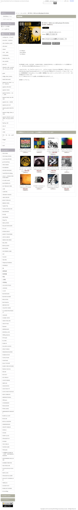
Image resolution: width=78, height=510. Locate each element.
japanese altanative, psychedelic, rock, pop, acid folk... (8, 118)
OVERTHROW (6, 403)
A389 (4, 189)
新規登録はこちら (7, 16)
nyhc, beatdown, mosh (7, 43)
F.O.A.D (4, 228)
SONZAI (5, 430)
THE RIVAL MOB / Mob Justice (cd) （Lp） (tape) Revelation (25, 169)
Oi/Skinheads (5, 55)
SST (3, 254)
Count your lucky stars (7, 208)
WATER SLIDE (6, 447)
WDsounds (5, 449)
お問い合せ (66, 1)
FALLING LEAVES (7, 346)
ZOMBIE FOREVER (7, 462)
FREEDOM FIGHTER (7, 352)
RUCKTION (5, 248)
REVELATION (6, 245)
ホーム (17, 13)
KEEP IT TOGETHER (7, 234)
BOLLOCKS (5, 299)
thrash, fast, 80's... (6, 58)
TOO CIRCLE (6, 444)
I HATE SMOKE (6, 380)
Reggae (4, 139)
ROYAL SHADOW (7, 421)
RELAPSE (5, 242)
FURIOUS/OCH (6, 354)
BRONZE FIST (6, 305)
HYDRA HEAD (6, 231)
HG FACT (5, 374)
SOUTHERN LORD (7, 251)
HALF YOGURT (6, 363)
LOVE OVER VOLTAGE (8, 391)
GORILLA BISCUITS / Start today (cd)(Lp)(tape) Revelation (53, 169)
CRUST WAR (6, 323)
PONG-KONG (6, 408)
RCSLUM (5, 418)
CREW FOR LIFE (7, 320)
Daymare (5, 326)
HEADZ (4, 371)
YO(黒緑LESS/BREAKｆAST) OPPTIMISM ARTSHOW (8, 454)
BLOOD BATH (6, 293)
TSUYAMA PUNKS (7, 156)
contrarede (5, 315)
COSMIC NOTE (6, 318)
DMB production (6, 335)
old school (5, 46)
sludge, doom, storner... (8, 76)
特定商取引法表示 (6, 495)
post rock (5, 64)
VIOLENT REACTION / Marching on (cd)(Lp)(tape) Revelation (53, 151)
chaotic (4, 49)
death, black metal (7, 79)
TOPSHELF (5, 265)
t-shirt (4, 132)
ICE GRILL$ (5, 377)
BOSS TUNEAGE (7, 200)
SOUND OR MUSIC (7, 170)
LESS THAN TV (6, 388)
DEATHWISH (6, 211)
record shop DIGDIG (7, 159)
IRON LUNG (5, 472)
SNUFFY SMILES (7, 427)
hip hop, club (5, 123)
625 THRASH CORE (7, 186)
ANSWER (5, 288)
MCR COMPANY (7, 394)
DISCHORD (5, 217)
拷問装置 (5, 271)
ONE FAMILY (6, 164)
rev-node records (6, 180)
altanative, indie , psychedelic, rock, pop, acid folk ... (8, 69)
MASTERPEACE (6, 183)
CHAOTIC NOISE (7, 308)
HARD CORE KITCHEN (8, 366)
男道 (4, 276)
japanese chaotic (6, 90)
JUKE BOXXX (6, 386)
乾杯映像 (5, 274)
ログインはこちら (7, 19)
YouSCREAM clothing (7, 173)
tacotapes (5, 441)
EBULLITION (6, 223)
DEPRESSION (6, 329)
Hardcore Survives (7, 369)
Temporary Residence (7, 262)
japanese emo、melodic (8, 102)
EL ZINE (5, 340)
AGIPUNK (5, 191)
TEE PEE (5, 259)
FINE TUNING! (6, 349)
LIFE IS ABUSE (6, 237)
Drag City (5, 220)
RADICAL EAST (6, 415)
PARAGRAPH (6, 405)
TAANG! (5, 257)
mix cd (4, 126)
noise (4, 129)
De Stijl (4, 214)
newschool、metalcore (8, 40)
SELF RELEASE (6, 465)
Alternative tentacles (7, 194)
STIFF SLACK (6, 435)
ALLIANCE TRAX (7, 285)
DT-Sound (5, 337)
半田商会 (5, 282)
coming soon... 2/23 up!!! (8, 37)
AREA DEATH (6, 197)
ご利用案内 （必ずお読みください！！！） (53, 1)
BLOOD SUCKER (7, 296)
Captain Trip (5, 206)
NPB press (5, 400)
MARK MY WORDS (7, 488)
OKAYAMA (5, 153)
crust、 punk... (6, 52)
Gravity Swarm (6, 357)
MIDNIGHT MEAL (7, 397)
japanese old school (7, 87)
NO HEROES (6, 167)
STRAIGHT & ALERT (8, 475)
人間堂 (4, 279)
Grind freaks (5, 360)
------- (4, 142)
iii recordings (5, 491)
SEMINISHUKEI (6, 424)
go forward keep (6, 162)
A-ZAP (4, 291)
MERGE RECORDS (7, 240)
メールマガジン (6, 499)
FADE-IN (5, 343)
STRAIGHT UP (6, 438)
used (4, 145)
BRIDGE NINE (6, 203)
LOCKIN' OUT (6, 485)
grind (4, 73)
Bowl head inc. (6, 302)
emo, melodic (5, 61)
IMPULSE (5, 383)
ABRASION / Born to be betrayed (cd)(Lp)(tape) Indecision (67, 169)
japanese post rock (7, 105)
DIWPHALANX (6, 332)
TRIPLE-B (5, 482)
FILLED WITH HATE (7, 225)
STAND (4, 432)
